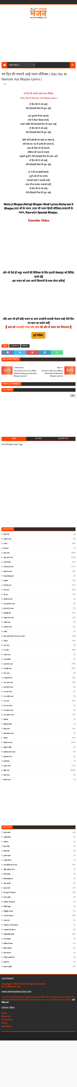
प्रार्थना (5, 632)
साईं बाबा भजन (8, 757)
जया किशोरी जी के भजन (10, 865)
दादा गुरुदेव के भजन (9, 604)
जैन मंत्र (6, 595)
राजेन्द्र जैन (6, 920)
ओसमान (6, 842)
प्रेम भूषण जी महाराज (10, 893)
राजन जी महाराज (8, 916)
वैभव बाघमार (7, 953)
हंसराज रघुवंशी (8, 967)
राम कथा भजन (8, 692)
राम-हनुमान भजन (9, 715)
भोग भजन (6, 645)
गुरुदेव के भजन (8, 571)
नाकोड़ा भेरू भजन (9, 618)
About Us (6, 1016)
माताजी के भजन (15, 346)
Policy (4, 1023)
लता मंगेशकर (7, 939)
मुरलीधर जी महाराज (9, 902)
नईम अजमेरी (7, 883)
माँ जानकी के (7, 659)
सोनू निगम (6, 962)
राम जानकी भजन (8, 696)
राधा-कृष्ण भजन (8, 682)
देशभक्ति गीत (7, 613)
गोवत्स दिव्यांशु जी (8, 576)
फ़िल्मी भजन (7, 780)
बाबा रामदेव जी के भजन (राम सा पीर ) (14, 636)
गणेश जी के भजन (8, 567)
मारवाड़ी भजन (8, 668)
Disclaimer (7, 1026)
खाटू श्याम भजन (8, 557)
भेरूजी (5, 641)
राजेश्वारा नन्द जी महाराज (11, 925)
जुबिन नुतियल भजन (9, 869)
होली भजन (7, 775)
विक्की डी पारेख (8, 943)
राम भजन (6, 701)
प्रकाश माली (7, 888)
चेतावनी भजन (7, 585)
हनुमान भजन (7, 766)
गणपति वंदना (7, 562)
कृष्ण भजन (7, 553)
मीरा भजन (6, 673)
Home (4, 1013)
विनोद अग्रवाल (7, 948)
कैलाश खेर (6, 851)
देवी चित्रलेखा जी (8, 879)
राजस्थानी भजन (8, 678)
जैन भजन (6, 590)
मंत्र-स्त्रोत (6, 650)
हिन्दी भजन (25, 346)
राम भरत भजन (8, 706)
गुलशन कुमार (7, 856)
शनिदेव (5, 738)
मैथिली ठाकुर (7, 906)
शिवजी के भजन (8, 743)
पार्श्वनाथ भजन (8, 627)
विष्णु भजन (7, 729)
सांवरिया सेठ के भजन (9, 752)
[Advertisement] (39, 39)
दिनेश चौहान (7, 874)
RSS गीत (6, 534)
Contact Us (7, 1020)
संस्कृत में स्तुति (7, 747)
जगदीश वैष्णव (7, 860)
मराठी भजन (7, 655)
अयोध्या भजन (7, 539)
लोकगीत (6, 719)
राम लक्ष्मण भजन (8, 710)
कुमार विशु (6, 846)
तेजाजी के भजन (8, 599)
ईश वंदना (6, 548)
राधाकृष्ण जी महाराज (9, 930)
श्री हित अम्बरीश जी (9, 957)
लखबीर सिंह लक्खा (9, 934)
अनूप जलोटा (7, 832)
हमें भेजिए (38, 335)
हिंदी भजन (6, 770)
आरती (5, 544)
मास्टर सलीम (7, 897)
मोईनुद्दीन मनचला (8, 911)
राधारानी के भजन (8, 687)
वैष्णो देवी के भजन (9, 733)
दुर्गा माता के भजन (9, 608)
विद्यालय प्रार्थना (8, 724)
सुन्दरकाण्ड (6, 761)
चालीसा (6, 581)
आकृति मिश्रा (7, 837)
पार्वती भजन (7, 622)
